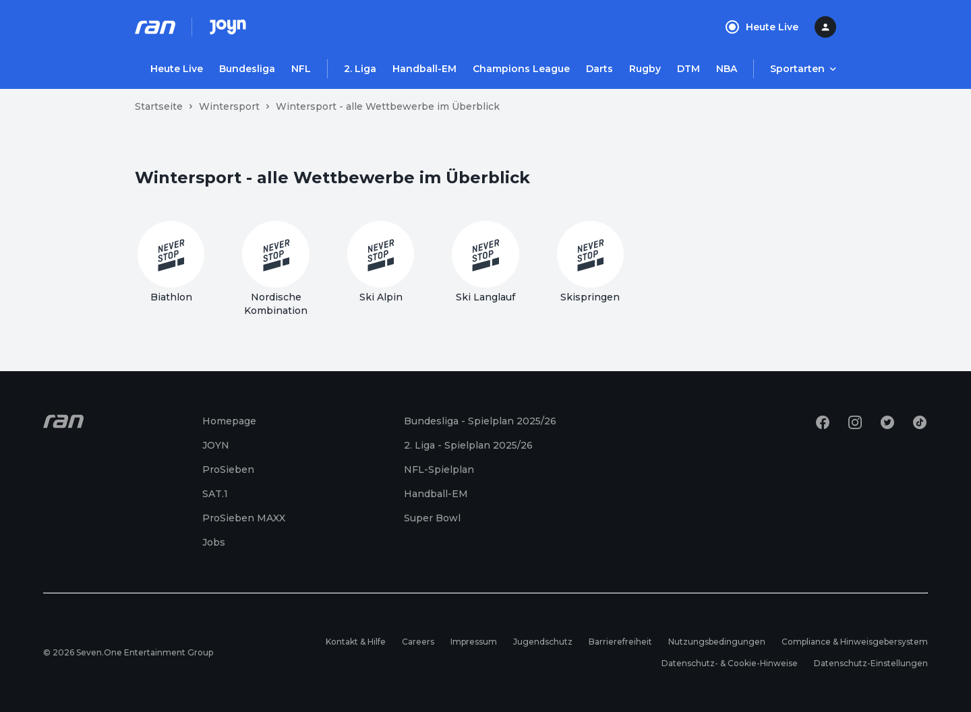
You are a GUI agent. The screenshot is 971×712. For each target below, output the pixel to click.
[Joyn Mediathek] (227, 27)
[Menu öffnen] (803, 68)
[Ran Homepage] (155, 27)
